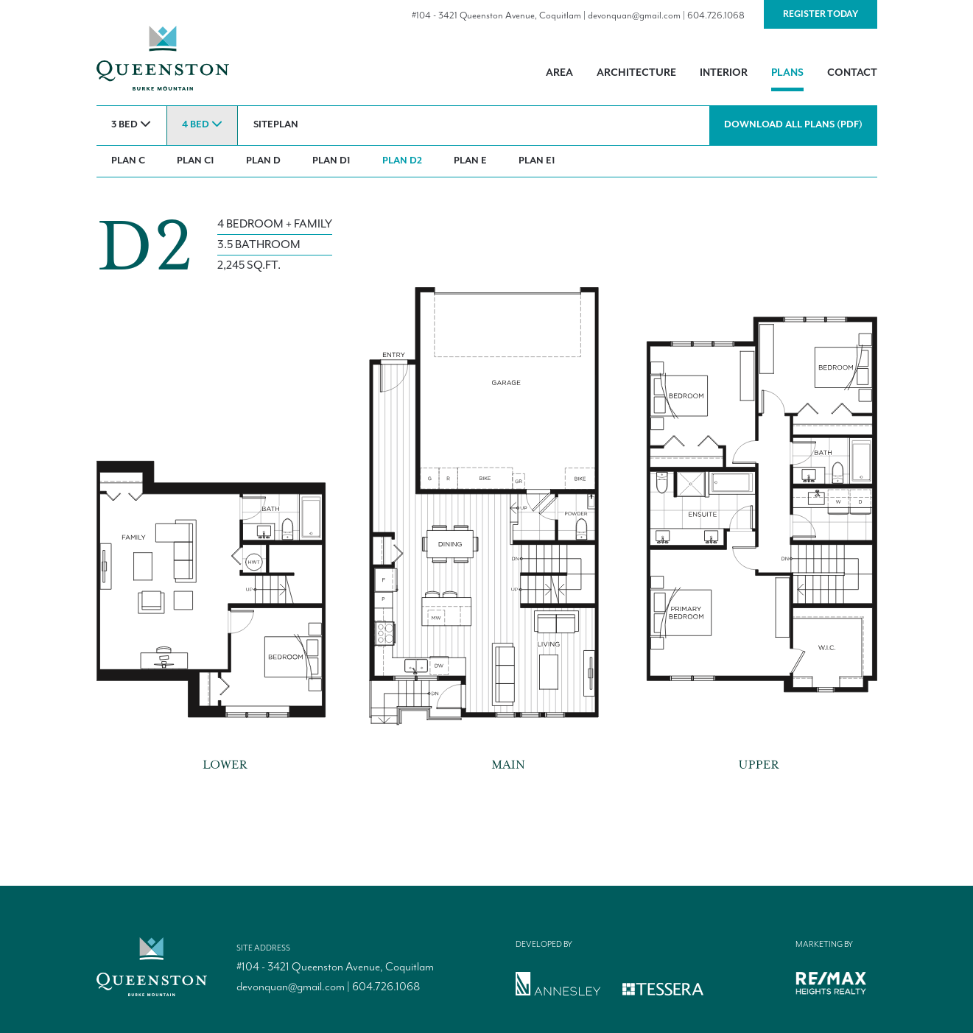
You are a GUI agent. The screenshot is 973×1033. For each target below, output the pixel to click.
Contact (852, 73)
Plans (787, 73)
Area (559, 73)
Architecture (636, 73)
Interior (724, 73)
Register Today (820, 14)
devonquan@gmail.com (634, 15)
